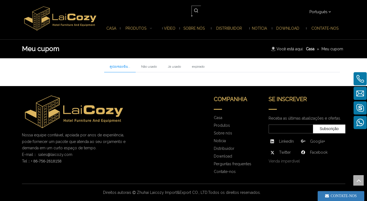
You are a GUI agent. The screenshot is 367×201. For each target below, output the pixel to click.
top (358, 180)
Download (223, 156)
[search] (290, 129)
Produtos (222, 125)
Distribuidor (224, 148)
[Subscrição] (329, 129)
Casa (218, 117)
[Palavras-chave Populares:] (196, 10)
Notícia (220, 141)
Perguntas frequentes (232, 164)
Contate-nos (225, 171)
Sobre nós (223, 133)
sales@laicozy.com (55, 154)
